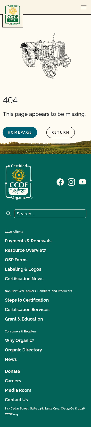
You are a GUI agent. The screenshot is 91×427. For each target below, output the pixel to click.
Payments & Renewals (28, 240)
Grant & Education (24, 319)
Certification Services (27, 309)
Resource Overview (25, 250)
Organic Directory (23, 349)
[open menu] (84, 7)
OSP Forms (16, 259)
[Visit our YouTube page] (82, 181)
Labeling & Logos (23, 269)
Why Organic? (19, 340)
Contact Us (16, 399)
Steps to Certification (27, 300)
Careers (13, 380)
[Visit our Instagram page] (71, 181)
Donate (12, 371)
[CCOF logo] (12, 14)
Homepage (20, 132)
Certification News (24, 278)
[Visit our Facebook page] (60, 181)
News (11, 359)
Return (60, 132)
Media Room (18, 390)
